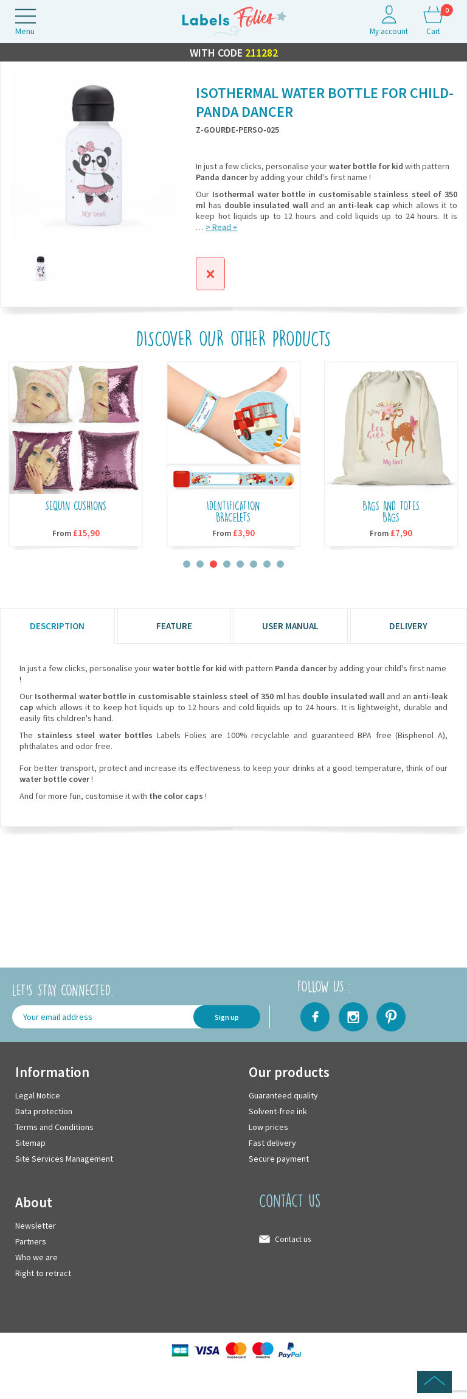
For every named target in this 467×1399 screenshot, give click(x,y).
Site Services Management (64, 1159)
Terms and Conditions (54, 1127)
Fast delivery (272, 1143)
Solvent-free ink (278, 1111)
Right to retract (43, 1273)
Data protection (43, 1111)
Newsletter (35, 1226)
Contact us (293, 1240)
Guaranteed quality (283, 1095)
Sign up (227, 1017)
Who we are (36, 1257)
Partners (30, 1242)
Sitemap (30, 1143)
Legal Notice (37, 1095)
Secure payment (279, 1159)
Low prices (268, 1127)
